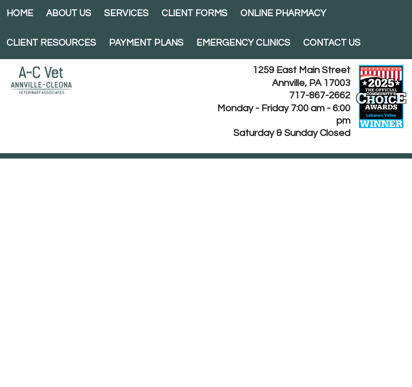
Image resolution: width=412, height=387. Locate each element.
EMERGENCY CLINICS (243, 43)
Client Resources (51, 43)
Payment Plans (146, 43)
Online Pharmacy (283, 13)
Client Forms (194, 13)
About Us (68, 13)
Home (19, 13)
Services (126, 13)
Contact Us (331, 43)
